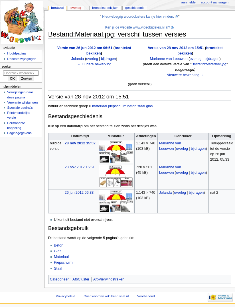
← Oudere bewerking (94, 64)
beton (132, 106)
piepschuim (117, 106)
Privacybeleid (65, 296)
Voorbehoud (146, 296)
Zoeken (7, 66)
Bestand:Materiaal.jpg (208, 64)
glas (149, 106)
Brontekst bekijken (105, 7)
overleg (92, 59)
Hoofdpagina (16, 53)
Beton (58, 245)
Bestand (57, 7)
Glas (57, 251)
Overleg (75, 7)
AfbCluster (80, 279)
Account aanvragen (214, 2)
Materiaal (61, 257)
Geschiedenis (134, 7)
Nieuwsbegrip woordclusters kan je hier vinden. (138, 17)
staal (141, 106)
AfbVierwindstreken (108, 279)
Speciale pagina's (20, 107)
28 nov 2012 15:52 (80, 143)
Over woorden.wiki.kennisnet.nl (106, 296)
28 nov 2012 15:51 (80, 167)
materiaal (99, 106)
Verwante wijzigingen (22, 102)
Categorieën (60, 279)
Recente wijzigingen (21, 58)
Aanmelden (189, 2)
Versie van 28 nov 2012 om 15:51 (176, 48)
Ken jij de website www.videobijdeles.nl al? (137, 27)
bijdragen (108, 59)
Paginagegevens (19, 133)
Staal (58, 268)
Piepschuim (63, 262)
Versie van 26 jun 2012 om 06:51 (84, 48)
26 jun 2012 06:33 (79, 193)
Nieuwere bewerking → (185, 75)
